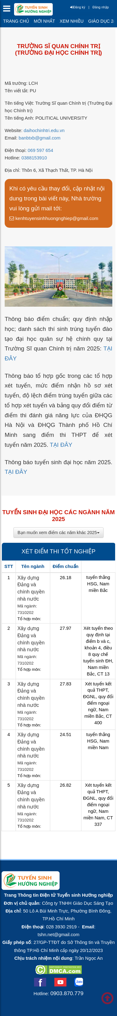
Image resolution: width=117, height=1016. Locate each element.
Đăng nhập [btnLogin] (101, 7)
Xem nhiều (71, 21)
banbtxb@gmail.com (40, 137)
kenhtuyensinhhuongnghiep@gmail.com (53, 218)
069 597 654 (40, 150)
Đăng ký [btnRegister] (77, 7)
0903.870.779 (66, 993)
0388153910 (34, 157)
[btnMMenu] (8, 10)
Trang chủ (16, 21)
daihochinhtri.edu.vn (44, 130)
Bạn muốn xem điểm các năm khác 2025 (58, 532)
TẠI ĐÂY (61, 445)
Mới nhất (44, 21)
